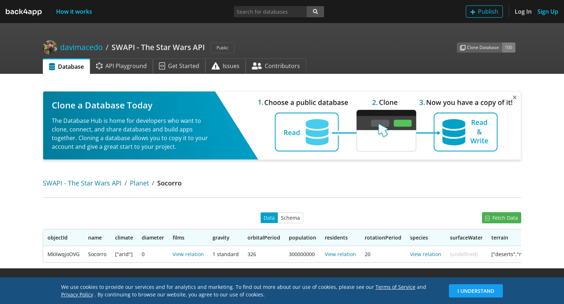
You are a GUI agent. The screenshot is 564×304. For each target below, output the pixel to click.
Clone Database (479, 47)
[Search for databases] (270, 11)
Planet (139, 183)
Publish (484, 11)
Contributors (276, 66)
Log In (523, 11)
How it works (74, 11)
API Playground (121, 66)
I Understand (476, 290)
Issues (226, 66)
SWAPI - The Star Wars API (82, 183)
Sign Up (547, 11)
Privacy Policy (77, 294)
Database (66, 67)
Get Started (179, 66)
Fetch (501, 217)
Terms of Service (395, 286)
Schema (290, 217)
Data (269, 217)
